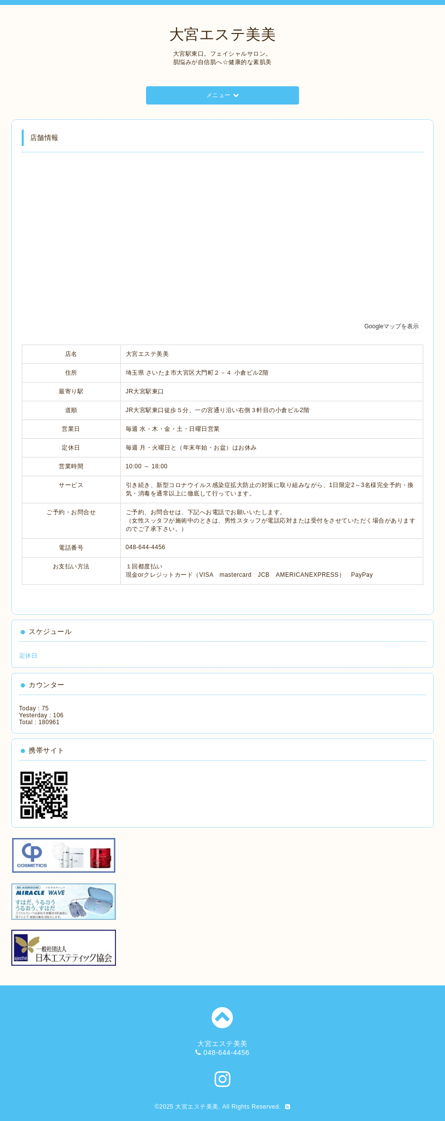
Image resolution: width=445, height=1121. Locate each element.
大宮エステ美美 (222, 34)
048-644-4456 (226, 1052)
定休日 (28, 655)
